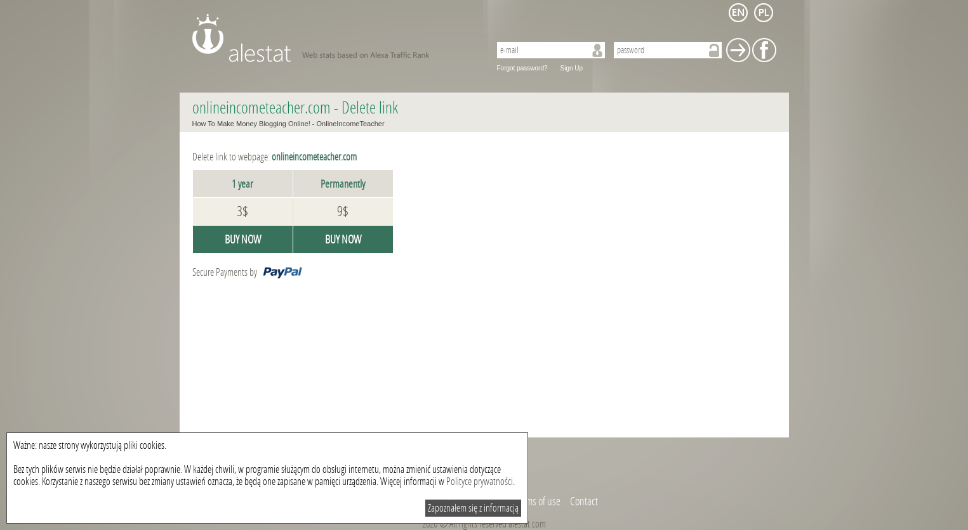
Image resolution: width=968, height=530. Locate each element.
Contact (584, 501)
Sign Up (571, 68)
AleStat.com (333, 38)
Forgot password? (522, 68)
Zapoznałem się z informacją (473, 508)
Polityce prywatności (479, 481)
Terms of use (537, 501)
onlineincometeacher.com (261, 108)
